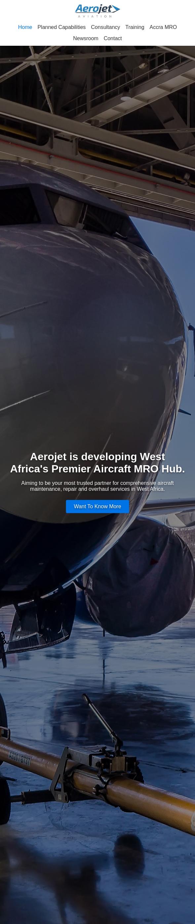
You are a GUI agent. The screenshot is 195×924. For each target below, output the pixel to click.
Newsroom (85, 38)
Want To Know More (97, 506)
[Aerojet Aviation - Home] (98, 11)
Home (25, 27)
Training (134, 27)
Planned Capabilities (61, 27)
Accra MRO (163, 27)
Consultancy (105, 27)
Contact (113, 38)
